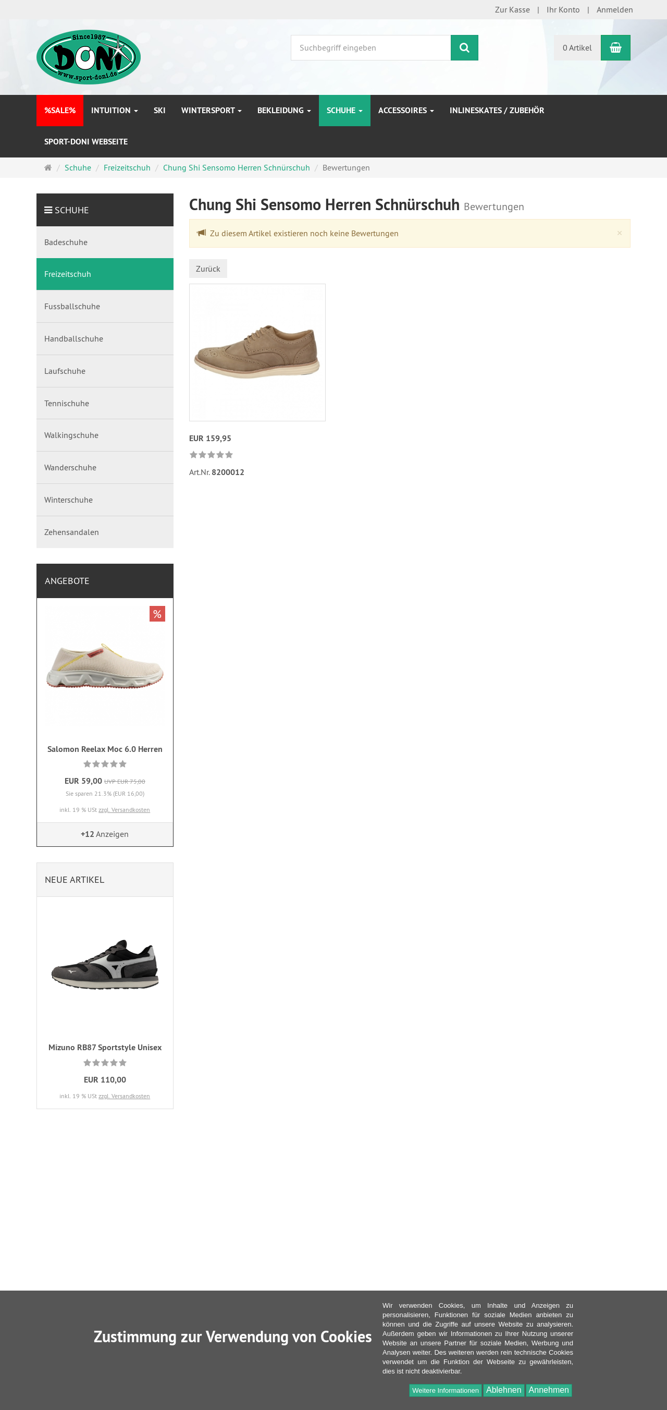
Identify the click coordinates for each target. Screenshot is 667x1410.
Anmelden (615, 9)
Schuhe (345, 110)
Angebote (67, 581)
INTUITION (114, 110)
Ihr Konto (563, 9)
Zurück (208, 268)
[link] (211, 455)
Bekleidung (284, 110)
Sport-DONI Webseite (86, 141)
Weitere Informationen (445, 1390)
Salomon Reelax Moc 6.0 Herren (105, 749)
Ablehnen (504, 1389)
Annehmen (549, 1389)
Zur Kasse (512, 9)
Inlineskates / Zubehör (497, 110)
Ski (160, 110)
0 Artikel (577, 47)
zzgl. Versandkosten (124, 809)
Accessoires (406, 110)
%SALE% (60, 110)
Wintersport (211, 110)
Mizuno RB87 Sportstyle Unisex (105, 1047)
